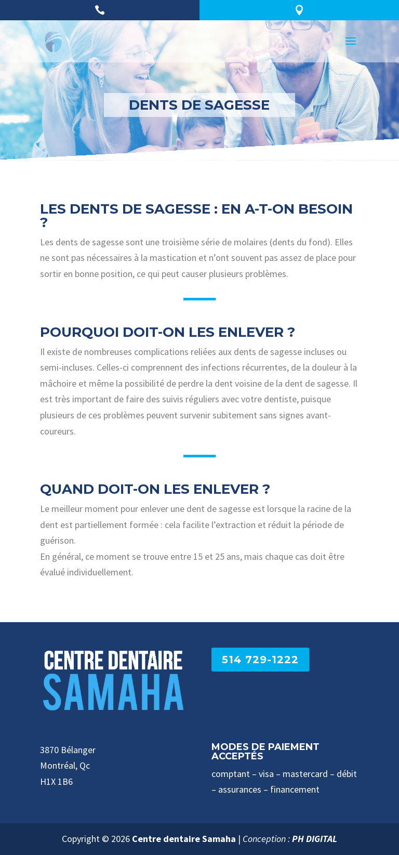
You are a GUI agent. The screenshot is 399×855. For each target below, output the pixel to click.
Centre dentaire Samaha (184, 839)
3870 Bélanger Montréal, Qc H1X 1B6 (68, 765)
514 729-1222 (260, 659)
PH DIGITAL (314, 839)
